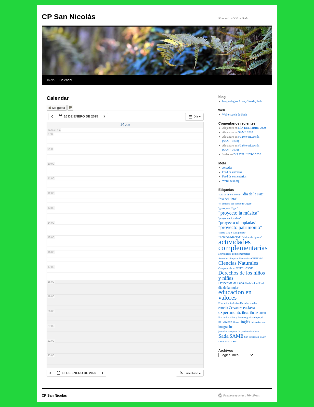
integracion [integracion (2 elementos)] (226, 327)
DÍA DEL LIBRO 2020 (252, 128)
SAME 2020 (245, 132)
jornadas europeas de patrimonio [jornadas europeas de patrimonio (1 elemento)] (235, 331)
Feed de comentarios (234, 176)
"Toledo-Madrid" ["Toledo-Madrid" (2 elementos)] (229, 237)
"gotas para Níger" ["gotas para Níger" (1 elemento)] (228, 208)
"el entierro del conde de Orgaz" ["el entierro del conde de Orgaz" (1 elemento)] (235, 203)
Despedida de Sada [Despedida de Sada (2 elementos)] (231, 283)
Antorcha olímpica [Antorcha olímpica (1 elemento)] (228, 258)
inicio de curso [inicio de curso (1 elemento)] (258, 322)
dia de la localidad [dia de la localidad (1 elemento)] (254, 283)
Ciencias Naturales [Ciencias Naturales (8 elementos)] (238, 263)
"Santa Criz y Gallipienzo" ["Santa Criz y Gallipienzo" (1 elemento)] (232, 232)
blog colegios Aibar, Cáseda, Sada (242, 101)
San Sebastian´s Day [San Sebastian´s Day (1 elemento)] (255, 336)
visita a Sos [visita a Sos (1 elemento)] (231, 341)
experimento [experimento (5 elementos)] (229, 312)
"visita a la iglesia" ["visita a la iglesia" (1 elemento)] (252, 237)
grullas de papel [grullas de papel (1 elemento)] (255, 317)
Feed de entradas (232, 172)
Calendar (65, 80)
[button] (189, 373)
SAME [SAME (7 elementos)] (236, 336)
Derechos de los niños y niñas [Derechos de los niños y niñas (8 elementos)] (241, 275)
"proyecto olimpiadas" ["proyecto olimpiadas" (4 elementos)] (237, 222)
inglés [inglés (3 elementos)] (245, 322)
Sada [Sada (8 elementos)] (223, 336)
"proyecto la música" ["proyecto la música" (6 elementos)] (238, 213)
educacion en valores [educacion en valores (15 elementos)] (234, 295)
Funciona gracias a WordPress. (241, 395)
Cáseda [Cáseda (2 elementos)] (248, 268)
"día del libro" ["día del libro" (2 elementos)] (227, 199)
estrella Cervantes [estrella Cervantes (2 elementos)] (230, 308)
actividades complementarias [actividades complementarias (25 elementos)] (242, 245)
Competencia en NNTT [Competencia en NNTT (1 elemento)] (230, 268)
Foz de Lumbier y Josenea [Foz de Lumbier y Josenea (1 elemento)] (232, 317)
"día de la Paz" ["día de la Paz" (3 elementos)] (253, 194)
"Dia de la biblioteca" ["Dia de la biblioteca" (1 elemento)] (229, 194)
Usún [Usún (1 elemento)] (221, 341)
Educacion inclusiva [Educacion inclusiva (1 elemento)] (228, 303)
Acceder (227, 167)
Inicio (50, 80)
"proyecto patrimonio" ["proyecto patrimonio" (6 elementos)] (240, 227)
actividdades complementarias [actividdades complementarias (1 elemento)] (234, 253)
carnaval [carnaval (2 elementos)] (256, 258)
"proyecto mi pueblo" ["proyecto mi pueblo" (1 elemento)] (229, 218)
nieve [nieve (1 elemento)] (256, 331)
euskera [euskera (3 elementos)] (249, 307)
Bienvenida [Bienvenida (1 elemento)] (245, 258)
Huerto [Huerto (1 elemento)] (236, 322)
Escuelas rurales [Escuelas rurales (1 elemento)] (248, 303)
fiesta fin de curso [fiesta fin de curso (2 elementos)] (254, 313)
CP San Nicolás (69, 17)
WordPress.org (230, 181)
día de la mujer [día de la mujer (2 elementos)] (228, 288)
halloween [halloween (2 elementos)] (225, 322)
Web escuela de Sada (234, 114)
